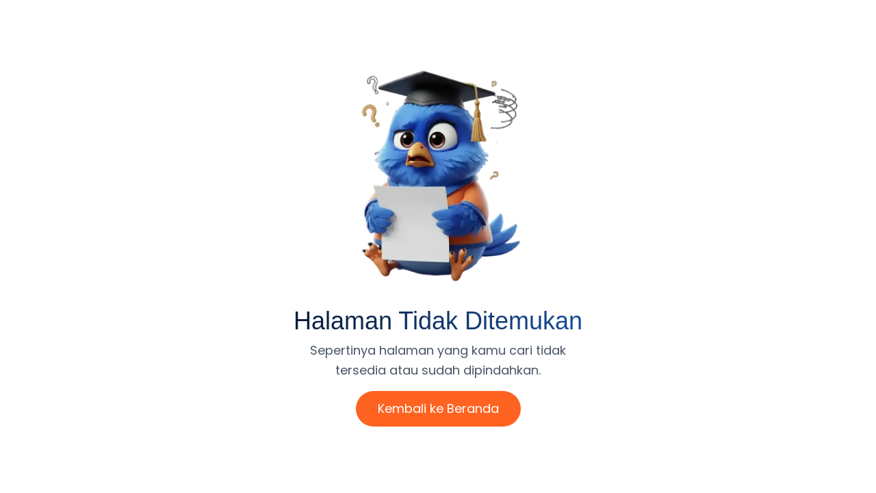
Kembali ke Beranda (438, 408)
